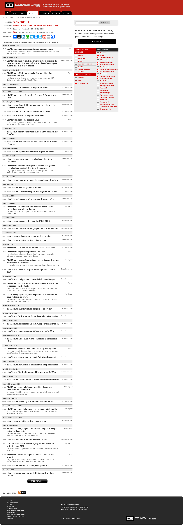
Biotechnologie (105, 93)
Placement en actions (107, 64)
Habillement (104, 90)
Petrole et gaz (104, 67)
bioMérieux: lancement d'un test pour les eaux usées (30, 199)
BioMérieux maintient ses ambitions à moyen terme (30, 49)
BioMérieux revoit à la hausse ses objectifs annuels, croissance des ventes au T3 (30, 388)
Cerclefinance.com (66, 87)
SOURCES (56, 13)
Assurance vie (104, 102)
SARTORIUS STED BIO (83, 64)
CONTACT (66, 13)
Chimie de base (105, 81)
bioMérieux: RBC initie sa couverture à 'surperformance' (32, 365)
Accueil (5, 18)
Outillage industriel (106, 62)
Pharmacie (103, 74)
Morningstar (68, 206)
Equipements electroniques (109, 69)
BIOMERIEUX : (17, 493)
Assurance (103, 100)
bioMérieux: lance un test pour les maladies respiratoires (32, 180)
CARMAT (79, 67)
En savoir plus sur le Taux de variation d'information (36, 32)
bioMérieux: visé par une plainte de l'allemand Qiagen (31, 279)
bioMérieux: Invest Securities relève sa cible (26, 240)
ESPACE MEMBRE (19, 13)
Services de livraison (107, 71)
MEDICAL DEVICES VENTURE (82, 70)
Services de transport (107, 83)
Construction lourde (106, 57)
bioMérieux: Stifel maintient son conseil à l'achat (29, 111)
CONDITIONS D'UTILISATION (15, 516)
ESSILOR (79, 61)
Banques (103, 53)
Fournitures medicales (23, 18)
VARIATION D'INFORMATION (15, 511)
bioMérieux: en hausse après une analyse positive (29, 236)
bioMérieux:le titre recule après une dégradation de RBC (32, 192)
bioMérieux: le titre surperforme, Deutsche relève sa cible (32, 316)
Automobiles (104, 88)
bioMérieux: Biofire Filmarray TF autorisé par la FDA (31, 372)
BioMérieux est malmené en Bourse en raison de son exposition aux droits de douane (30, 207)
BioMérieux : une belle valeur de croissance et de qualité (32, 409)
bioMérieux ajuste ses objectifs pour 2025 (25, 116)
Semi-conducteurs (106, 78)
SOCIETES (33, 13)
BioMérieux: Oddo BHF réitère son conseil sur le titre (31, 247)
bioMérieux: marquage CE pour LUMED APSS (28, 221)
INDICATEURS (11, 512)
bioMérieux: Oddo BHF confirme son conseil (27, 439)
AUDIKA (79, 55)
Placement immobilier (107, 104)
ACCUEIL (9, 501)
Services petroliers (106, 109)
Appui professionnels (107, 85)
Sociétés (11, 18)
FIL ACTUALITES (12, 509)
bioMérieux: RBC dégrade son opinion (24, 187)
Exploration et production (108, 107)
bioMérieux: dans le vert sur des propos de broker (29, 309)
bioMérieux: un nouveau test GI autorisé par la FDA (30, 331)
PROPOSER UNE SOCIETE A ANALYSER (74, 509)
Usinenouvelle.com (66, 60)
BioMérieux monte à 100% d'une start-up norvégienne (31, 349)
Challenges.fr (68, 387)
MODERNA (79, 78)
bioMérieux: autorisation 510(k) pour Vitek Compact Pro (32, 228)
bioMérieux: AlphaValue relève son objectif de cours (30, 151)
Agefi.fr (70, 48)
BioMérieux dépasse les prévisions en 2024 (26, 252)
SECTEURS (44, 13)
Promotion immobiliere (107, 76)
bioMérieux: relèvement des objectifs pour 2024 (28, 465)
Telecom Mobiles (105, 60)
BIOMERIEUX (35, 18)
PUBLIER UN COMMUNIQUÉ (70, 504)
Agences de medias (106, 95)
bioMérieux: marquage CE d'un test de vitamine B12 (30, 401)
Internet (102, 55)
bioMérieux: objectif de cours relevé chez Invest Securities (33, 380)
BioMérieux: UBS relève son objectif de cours (27, 87)
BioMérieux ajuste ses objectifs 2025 (23, 120)
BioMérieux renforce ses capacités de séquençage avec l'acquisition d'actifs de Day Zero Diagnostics (31, 167)
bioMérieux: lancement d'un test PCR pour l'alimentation (33, 324)
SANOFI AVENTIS (81, 83)
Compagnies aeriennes (107, 97)
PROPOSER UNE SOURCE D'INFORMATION (75, 507)
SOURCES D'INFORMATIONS (16, 514)
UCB (78, 80)
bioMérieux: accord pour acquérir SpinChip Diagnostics (32, 357)
